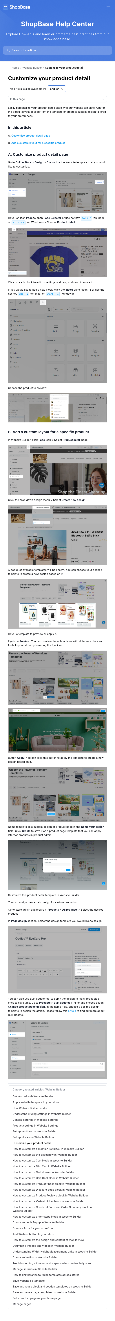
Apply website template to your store (36, 1102)
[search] (59, 50)
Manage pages (22, 1304)
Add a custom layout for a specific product (38, 142)
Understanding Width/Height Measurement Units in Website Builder (55, 1251)
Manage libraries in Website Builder (35, 1269)
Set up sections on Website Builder (34, 1131)
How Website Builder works (30, 1108)
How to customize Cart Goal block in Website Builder (46, 1178)
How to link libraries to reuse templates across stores (46, 1274)
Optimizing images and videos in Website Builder (43, 1245)
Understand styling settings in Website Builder (42, 1113)
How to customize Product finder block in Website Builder (49, 1183)
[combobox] (53, 99)
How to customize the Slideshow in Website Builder (45, 1154)
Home (15, 67)
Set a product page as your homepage (37, 1298)
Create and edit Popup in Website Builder (38, 1222)
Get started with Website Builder (33, 1096)
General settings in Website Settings (35, 1119)
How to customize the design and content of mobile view (48, 1239)
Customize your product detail (32, 1143)
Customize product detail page (30, 135)
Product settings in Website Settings (35, 1125)
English (57, 89)
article (72, 1010)
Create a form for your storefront (33, 1228)
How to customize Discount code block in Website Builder (49, 1189)
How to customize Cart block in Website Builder (42, 1160)
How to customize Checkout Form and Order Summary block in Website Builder (52, 1209)
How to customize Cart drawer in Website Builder (43, 1172)
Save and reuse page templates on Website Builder (45, 1292)
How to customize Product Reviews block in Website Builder (50, 1195)
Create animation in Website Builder (35, 1257)
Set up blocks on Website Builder (33, 1137)
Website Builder (32, 67)
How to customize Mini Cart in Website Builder (42, 1166)
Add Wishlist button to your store (33, 1234)
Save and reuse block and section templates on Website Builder (53, 1286)
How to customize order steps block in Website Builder (47, 1216)
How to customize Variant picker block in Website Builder (49, 1201)
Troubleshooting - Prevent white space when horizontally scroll (52, 1263)
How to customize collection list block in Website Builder (48, 1148)
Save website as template (29, 1280)
